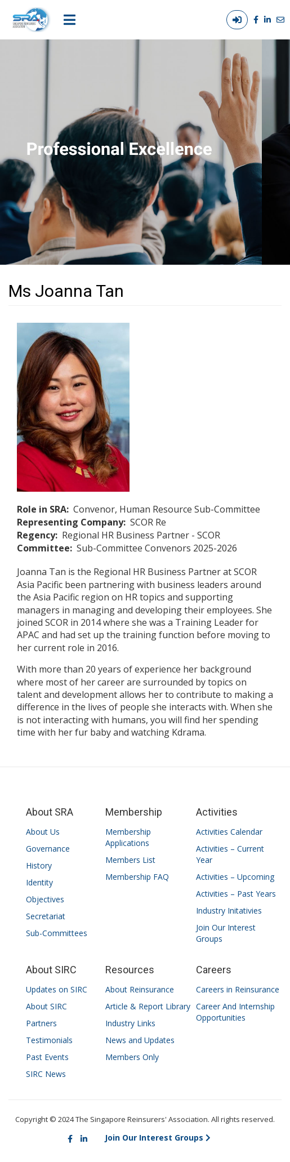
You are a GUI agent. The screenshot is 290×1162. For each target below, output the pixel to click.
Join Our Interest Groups (226, 933)
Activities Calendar (229, 831)
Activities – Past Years (236, 893)
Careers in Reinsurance (237, 989)
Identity (39, 882)
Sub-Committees (56, 933)
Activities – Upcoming (235, 876)
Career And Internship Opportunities (235, 1012)
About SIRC (46, 1006)
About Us (43, 831)
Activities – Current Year (230, 854)
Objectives (45, 899)
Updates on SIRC (56, 989)
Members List (130, 859)
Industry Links (130, 1023)
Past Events (47, 1057)
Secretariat (45, 916)
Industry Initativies (229, 910)
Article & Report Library (147, 1006)
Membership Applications (128, 837)
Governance (48, 848)
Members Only (132, 1057)
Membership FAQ (137, 876)
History (39, 865)
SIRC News (46, 1073)
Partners (41, 1023)
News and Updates (140, 1040)
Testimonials (49, 1040)
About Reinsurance (139, 989)
